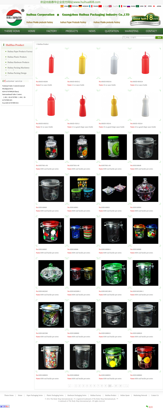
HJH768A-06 (43, 165)
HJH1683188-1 (106, 291)
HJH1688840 (74, 375)
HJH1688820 (137, 333)
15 (116, 386)
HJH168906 (74, 249)
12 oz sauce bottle (78, 85)
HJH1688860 (137, 375)
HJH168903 (105, 207)
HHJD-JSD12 (75, 124)
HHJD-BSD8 (43, 82)
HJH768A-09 (106, 165)
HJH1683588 (43, 333)
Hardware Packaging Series (76, 395)
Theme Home (9, 395)
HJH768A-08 (74, 165)
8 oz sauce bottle (46, 85)
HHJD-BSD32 (44, 124)
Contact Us (155, 395)
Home (20, 395)
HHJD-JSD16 (106, 124)
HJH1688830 (43, 375)
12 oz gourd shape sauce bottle (82, 127)
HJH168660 (43, 207)
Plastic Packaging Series (55, 395)
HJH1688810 (106, 333)
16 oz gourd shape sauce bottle (113, 127)
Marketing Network (140, 395)
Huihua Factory (95, 395)
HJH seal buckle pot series (50, 169)
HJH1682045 (43, 291)
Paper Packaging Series (35, 395)
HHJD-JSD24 (137, 124)
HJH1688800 (74, 333)
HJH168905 (43, 249)
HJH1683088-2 (75, 291)
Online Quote (125, 395)
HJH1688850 (106, 375)
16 (120, 386)
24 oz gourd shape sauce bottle (145, 127)
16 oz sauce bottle (109, 85)
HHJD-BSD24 (138, 82)
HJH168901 (74, 207)
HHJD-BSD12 (75, 82)
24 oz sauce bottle (141, 85)
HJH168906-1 (106, 249)
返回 (151, 407)
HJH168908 (137, 249)
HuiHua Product (43, 44)
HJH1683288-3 (138, 291)
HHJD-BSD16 (106, 82)
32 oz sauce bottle (47, 127)
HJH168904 (137, 207)
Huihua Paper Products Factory (20, 51)
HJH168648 (137, 165)
